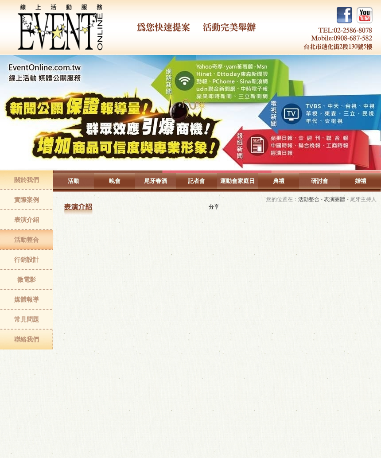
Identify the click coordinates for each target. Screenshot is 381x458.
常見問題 (26, 319)
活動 (73, 181)
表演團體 (334, 199)
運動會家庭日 (237, 181)
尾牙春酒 (155, 181)
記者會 (196, 181)
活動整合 (26, 239)
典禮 (278, 181)
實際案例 (26, 199)
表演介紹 (26, 219)
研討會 (319, 181)
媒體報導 (26, 299)
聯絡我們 (26, 339)
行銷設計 (26, 259)
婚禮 (360, 181)
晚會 (115, 181)
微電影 (26, 279)
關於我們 (26, 179)
